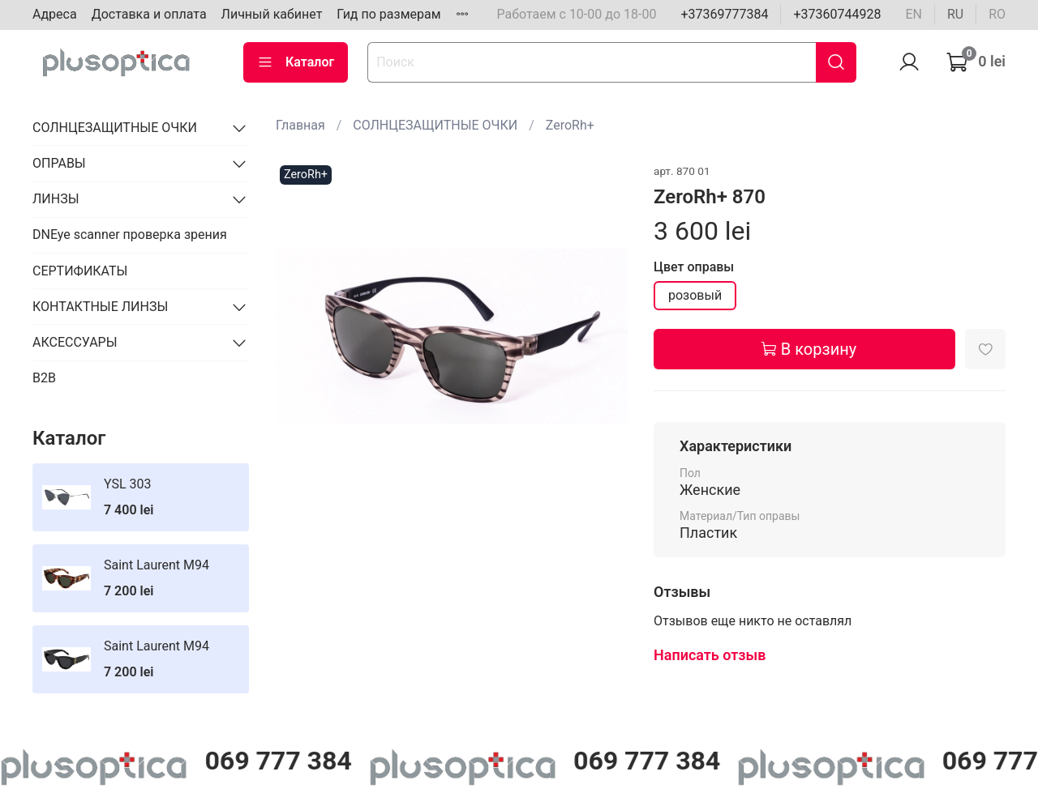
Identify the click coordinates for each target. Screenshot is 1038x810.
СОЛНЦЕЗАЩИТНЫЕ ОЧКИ (435, 125)
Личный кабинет (272, 14)
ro (997, 14)
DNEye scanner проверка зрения (129, 234)
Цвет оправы (694, 267)
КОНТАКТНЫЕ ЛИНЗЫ (100, 306)
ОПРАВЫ (59, 163)
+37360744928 (837, 14)
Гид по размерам (388, 14)
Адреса (54, 14)
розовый (695, 295)
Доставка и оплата (149, 14)
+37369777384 (724, 14)
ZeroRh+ (570, 125)
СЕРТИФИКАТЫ (79, 271)
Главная (300, 125)
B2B (44, 378)
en (913, 14)
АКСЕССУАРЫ (75, 342)
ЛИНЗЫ (55, 199)
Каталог (295, 62)
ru (955, 14)
